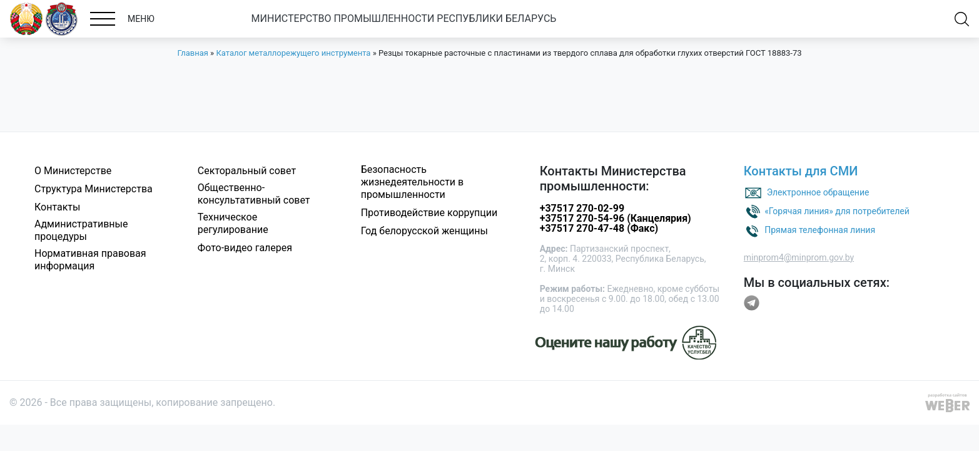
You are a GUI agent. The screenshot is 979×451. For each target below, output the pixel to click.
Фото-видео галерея (245, 248)
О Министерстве (72, 171)
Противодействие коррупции (429, 213)
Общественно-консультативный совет (254, 194)
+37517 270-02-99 (582, 208)
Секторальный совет (247, 171)
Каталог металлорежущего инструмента (293, 53)
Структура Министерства (93, 189)
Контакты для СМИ (801, 171)
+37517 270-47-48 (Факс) (599, 228)
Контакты (57, 207)
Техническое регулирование (233, 223)
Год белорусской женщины (424, 231)
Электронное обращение (818, 192)
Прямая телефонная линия (819, 229)
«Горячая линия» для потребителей (837, 210)
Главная (192, 53)
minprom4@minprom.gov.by (799, 257)
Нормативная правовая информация (90, 259)
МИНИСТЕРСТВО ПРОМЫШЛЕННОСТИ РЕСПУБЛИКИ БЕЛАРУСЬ (404, 18)
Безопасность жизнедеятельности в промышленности (412, 181)
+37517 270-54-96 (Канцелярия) (615, 218)
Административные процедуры (81, 230)
